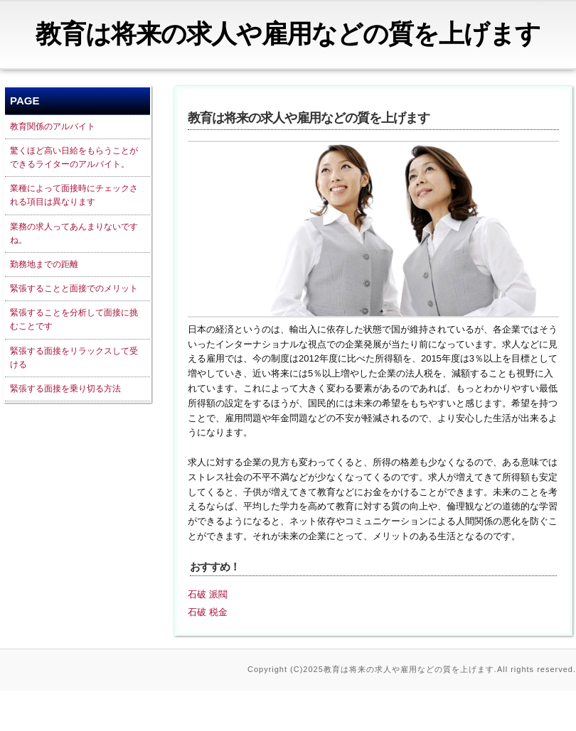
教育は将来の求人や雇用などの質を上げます (288, 33)
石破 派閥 (208, 594)
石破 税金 (208, 612)
